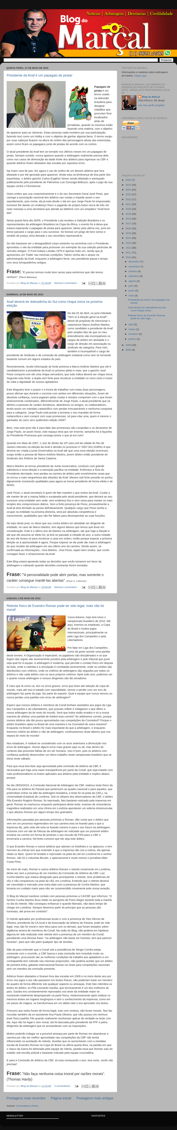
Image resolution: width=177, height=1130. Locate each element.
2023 (129, 194)
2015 (129, 233)
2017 (129, 223)
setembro (134, 276)
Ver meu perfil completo (151, 105)
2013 (129, 243)
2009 (129, 345)
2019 (129, 214)
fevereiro (134, 334)
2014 (129, 238)
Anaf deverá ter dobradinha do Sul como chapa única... (147, 309)
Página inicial (61, 1098)
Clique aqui (140, 75)
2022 (129, 199)
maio (132, 295)
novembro (134, 266)
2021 (129, 204)
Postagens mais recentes (26, 1098)
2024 (129, 189)
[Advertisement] (136, 413)
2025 (129, 184)
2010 (129, 257)
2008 (129, 349)
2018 (129, 218)
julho (131, 285)
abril (131, 324)
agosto (133, 281)
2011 (129, 252)
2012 (129, 247)
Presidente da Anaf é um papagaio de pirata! (39, 75)
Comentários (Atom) (27, 1105)
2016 (129, 228)
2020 (129, 209)
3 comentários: (62, 1086)
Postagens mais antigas (94, 1098)
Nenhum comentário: (66, 283)
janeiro (133, 339)
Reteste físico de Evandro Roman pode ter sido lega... (146, 317)
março (132, 329)
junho (132, 290)
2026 (129, 180)
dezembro (134, 261)
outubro (133, 271)
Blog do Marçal (151, 96)
